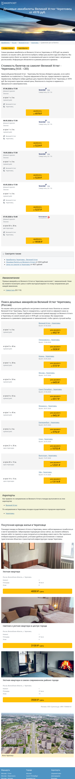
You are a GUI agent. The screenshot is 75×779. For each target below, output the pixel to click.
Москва (28, 773)
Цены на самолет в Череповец (18, 264)
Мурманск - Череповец (48, 406)
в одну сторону (8, 48)
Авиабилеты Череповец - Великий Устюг (22, 259)
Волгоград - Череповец (48, 455)
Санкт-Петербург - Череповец (50, 389)
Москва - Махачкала (8, 776)
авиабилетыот (37, 112)
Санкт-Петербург (32, 776)
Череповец (35, 43)
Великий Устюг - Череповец (49, 323)
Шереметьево (56, 773)
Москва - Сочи (6, 773)
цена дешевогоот (55, 331)
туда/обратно (23, 48)
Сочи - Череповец (46, 439)
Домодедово (55, 776)
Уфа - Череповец (45, 472)
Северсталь (10, 290)
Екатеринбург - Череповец (49, 422)
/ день (37, 591)
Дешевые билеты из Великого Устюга (21, 262)
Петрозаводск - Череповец (49, 340)
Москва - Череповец (47, 373)
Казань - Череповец (46, 356)
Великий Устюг (11, 505)
